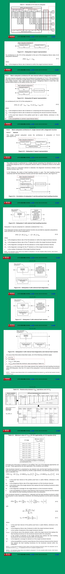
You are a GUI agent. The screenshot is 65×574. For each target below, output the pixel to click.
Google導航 (32, 36)
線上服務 (53, 36)
